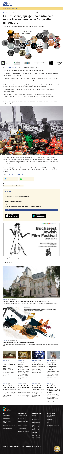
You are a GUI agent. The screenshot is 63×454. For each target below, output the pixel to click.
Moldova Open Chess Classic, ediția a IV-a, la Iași (9, 363)
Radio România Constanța (22, 419)
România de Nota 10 (35, 429)
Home (4, 12)
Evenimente (9, 12)
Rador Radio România (36, 437)
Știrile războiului (35, 423)
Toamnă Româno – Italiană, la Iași (38, 389)
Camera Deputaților (50, 423)
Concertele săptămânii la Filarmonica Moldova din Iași (31, 326)
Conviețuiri (34, 415)
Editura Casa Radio (35, 419)
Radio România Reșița (21, 424)
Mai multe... (8, 209)
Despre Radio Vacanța (31, 446)
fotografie (14, 185)
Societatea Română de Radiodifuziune (51, 416)
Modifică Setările (7, 447)
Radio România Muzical (7, 421)
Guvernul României (50, 419)
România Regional (35, 426)
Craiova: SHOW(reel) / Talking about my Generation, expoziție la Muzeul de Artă (31, 206)
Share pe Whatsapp (27, 178)
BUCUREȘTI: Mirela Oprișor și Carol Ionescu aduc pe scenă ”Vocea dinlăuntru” (53, 364)
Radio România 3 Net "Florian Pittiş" (9, 425)
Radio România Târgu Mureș (22, 425)
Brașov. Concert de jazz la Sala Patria (31, 204)
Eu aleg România (35, 428)
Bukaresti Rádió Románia (22, 428)
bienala (4, 185)
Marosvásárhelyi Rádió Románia (23, 431)
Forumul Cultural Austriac (16, 174)
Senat (48, 422)
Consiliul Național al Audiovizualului (53, 425)
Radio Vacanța (20, 432)
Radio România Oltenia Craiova (23, 421)
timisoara (21, 185)
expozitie (9, 185)
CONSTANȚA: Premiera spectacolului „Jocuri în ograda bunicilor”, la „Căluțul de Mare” (24, 365)
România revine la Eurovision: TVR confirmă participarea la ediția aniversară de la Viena (53, 391)
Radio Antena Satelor (6, 418)
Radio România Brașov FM (22, 415)
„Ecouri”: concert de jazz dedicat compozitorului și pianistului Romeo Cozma (31, 199)
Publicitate (5, 446)
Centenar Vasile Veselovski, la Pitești (9, 389)
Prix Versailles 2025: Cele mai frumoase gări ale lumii (31, 196)
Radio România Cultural (7, 419)
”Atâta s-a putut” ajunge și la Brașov (38, 362)
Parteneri (11, 446)
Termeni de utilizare (19, 446)
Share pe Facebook (11, 178)
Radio (33, 425)
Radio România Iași (21, 422)
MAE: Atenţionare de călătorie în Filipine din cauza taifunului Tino (31, 194)
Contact (39, 446)
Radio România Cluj (21, 418)
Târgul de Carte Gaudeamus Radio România (37, 417)
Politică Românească (36, 422)
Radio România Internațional (8, 424)
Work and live (34, 432)
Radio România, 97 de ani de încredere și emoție (24, 389)
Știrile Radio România (6, 415)
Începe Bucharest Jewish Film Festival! (31, 201)
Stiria (17, 185)
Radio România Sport (6, 422)
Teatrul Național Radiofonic (7, 428)
